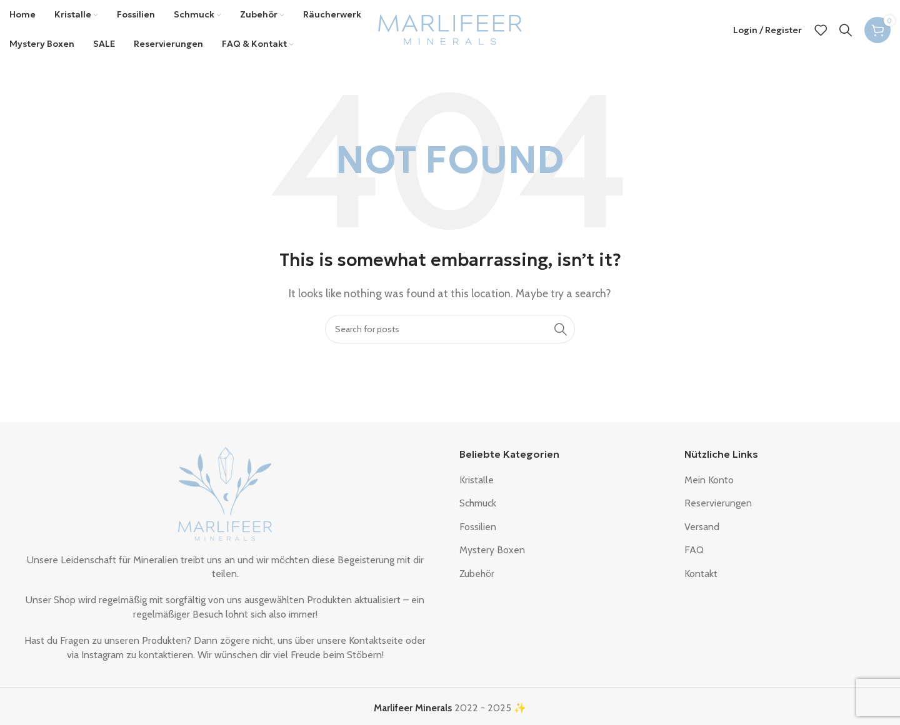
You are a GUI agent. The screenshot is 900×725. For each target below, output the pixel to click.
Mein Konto (709, 483)
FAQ (694, 553)
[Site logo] (450, 30)
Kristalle (476, 483)
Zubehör (476, 576)
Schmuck (477, 506)
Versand (701, 530)
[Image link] (225, 495)
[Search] (845, 31)
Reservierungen (718, 506)
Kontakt (701, 576)
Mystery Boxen (492, 553)
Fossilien (477, 530)
